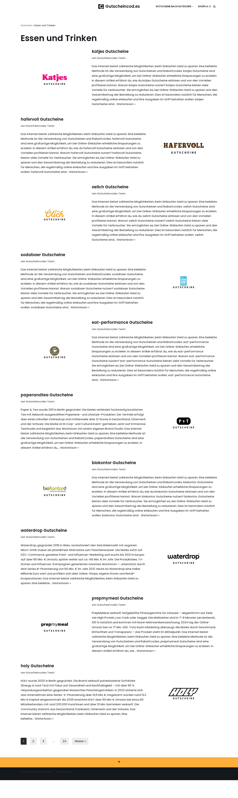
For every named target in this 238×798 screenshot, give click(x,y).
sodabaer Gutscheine (43, 258)
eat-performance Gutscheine (122, 327)
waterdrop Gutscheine (44, 544)
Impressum (66, 790)
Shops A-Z (204, 6)
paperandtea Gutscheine (47, 401)
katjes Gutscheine (110, 51)
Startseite (26, 25)
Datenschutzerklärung (37, 790)
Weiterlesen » (201, 105)
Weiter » (81, 759)
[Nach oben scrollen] (119, 780)
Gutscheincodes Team (111, 58)
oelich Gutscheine (110, 189)
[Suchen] (214, 6)
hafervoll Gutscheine (42, 120)
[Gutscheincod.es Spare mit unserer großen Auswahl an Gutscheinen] (119, 6)
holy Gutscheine (37, 682)
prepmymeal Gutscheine (117, 613)
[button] (192, 6)
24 (65, 759)
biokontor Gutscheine (114, 475)
